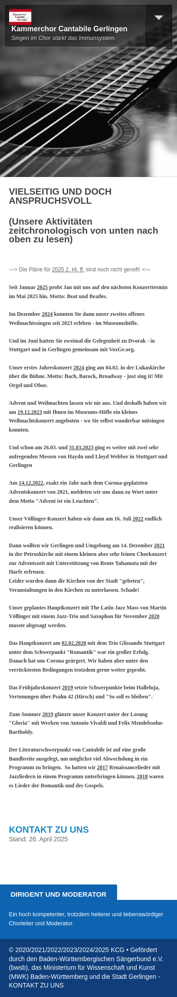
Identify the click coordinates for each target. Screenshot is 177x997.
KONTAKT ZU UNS (49, 830)
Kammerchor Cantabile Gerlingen (69, 29)
